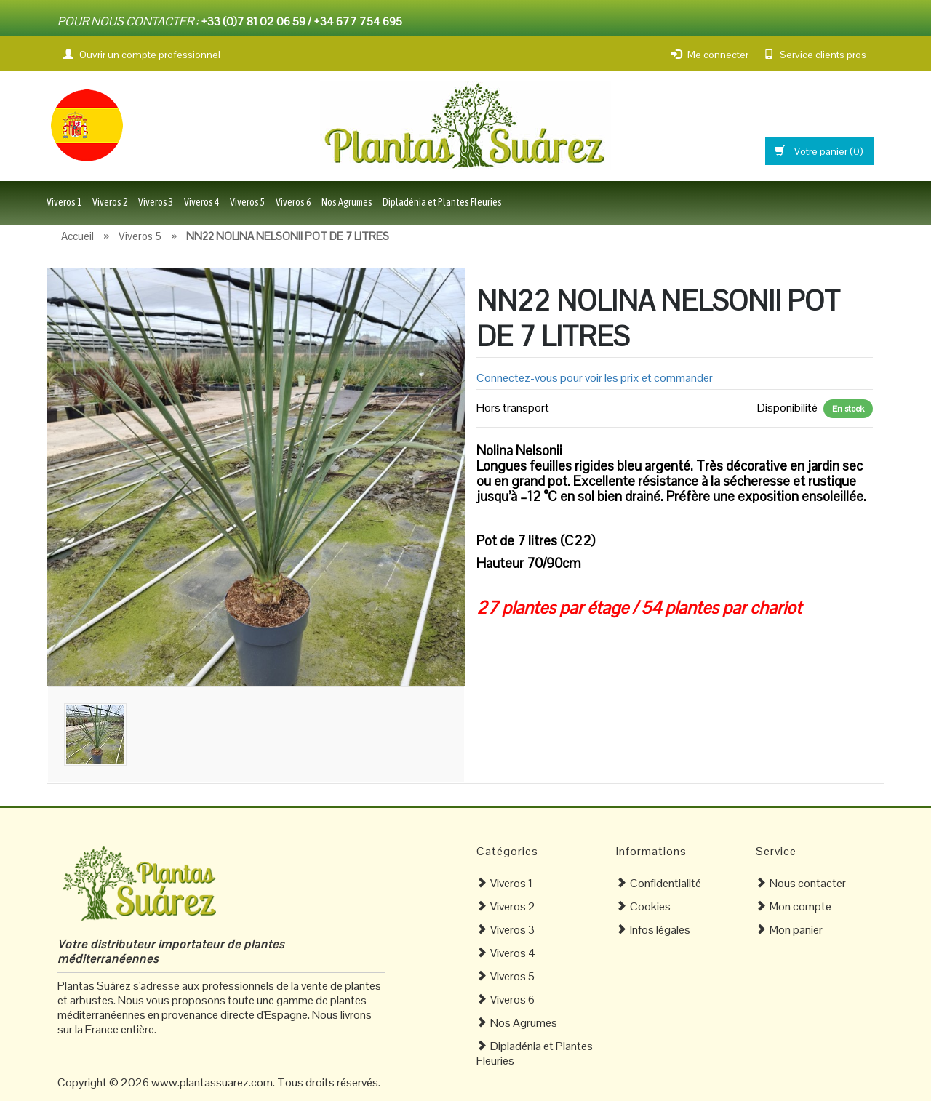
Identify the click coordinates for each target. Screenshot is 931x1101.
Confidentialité (665, 883)
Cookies (650, 906)
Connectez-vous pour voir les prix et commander (594, 377)
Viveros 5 (247, 202)
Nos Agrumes (346, 202)
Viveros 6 (293, 202)
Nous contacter (808, 883)
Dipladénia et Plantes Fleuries (442, 202)
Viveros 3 (156, 202)
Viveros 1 (64, 202)
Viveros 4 (202, 202)
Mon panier (796, 929)
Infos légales (660, 929)
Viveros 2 (110, 202)
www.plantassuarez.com (212, 1082)
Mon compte (800, 906)
